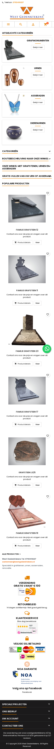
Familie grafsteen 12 (27, 229)
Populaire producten (15, 183)
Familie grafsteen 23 (27, 351)
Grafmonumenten (38, 40)
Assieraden (38, 96)
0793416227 (18, 2)
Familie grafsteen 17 (27, 411)
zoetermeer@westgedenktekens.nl (18, 562)
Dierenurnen (37, 123)
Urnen (37, 68)
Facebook (27, 692)
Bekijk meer (38, 47)
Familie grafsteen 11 (27, 290)
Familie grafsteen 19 (27, 533)
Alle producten (11, 554)
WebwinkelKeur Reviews (14, 735)
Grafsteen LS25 (27, 472)
